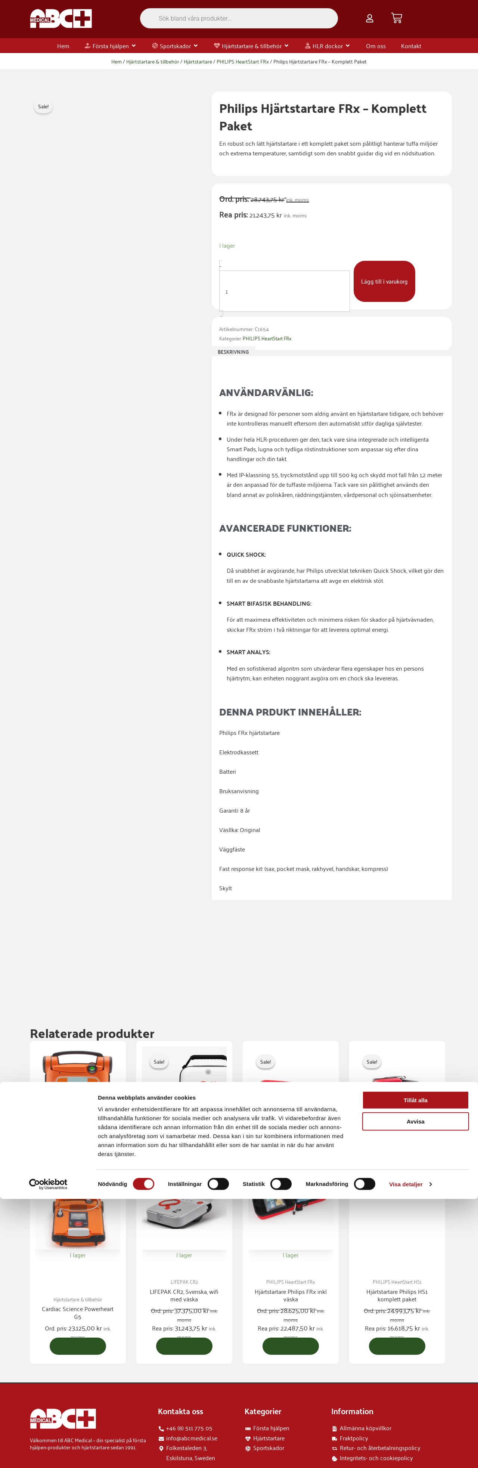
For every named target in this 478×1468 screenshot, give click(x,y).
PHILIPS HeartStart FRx (243, 61)
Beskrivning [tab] (233, 351)
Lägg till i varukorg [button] (79, 1270)
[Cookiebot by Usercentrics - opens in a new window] (48, 1453)
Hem (116, 61)
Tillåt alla (416, 1369)
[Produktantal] (284, 291)
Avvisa (416, 1390)
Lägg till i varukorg (385, 281)
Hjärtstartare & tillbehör (152, 61)
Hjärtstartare (198, 61)
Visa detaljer (405, 1453)
